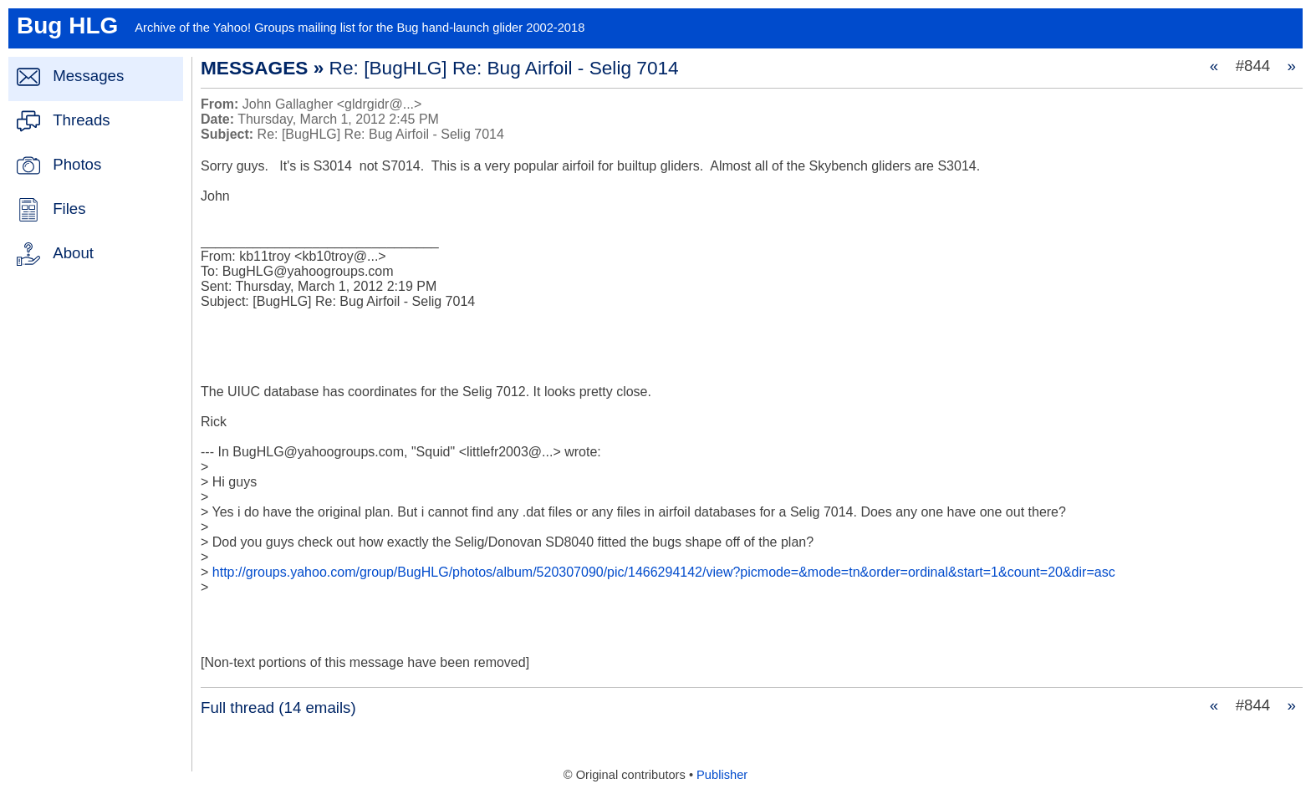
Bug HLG (67, 25)
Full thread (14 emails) (278, 707)
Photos (77, 164)
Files (69, 208)
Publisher (721, 774)
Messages (88, 75)
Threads (81, 120)
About (73, 253)
